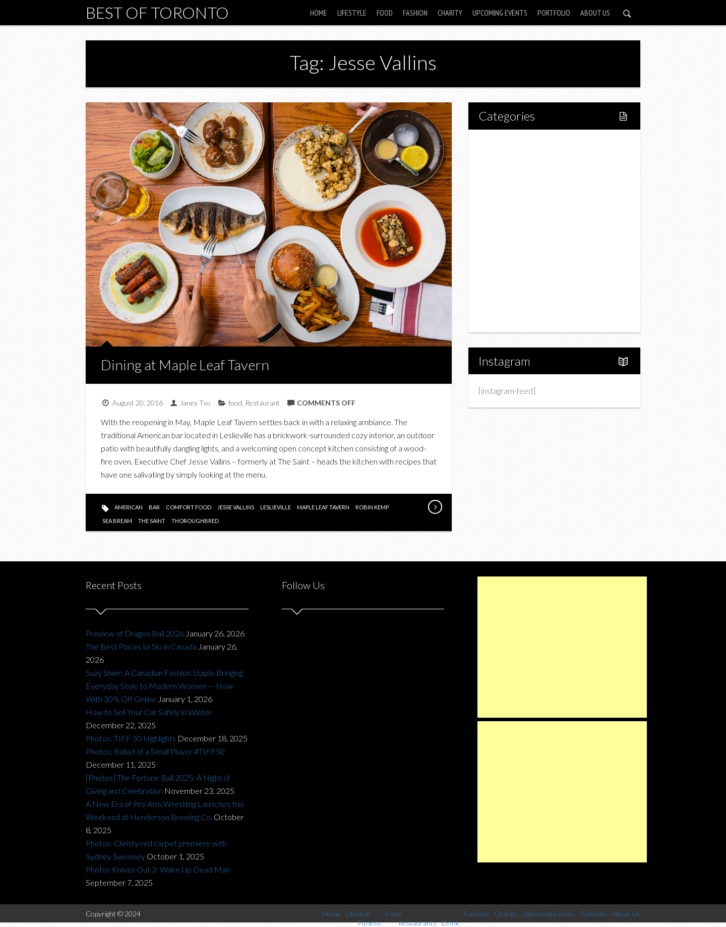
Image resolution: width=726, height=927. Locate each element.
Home (318, 13)
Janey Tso (195, 402)
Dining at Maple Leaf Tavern (185, 364)
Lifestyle (352, 13)
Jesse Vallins (235, 507)
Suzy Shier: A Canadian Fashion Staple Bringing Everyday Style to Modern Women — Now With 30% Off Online (164, 686)
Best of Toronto (157, 12)
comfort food (188, 507)
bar (154, 507)
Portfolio (553, 13)
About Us (595, 13)
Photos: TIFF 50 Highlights (131, 738)
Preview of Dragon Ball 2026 (135, 633)
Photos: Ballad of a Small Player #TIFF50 (155, 751)
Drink (509, 231)
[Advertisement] (562, 647)
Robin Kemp (372, 507)
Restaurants (520, 213)
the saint (151, 520)
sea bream (117, 520)
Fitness (512, 179)
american (128, 507)
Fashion (415, 13)
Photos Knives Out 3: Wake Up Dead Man (158, 869)
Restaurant (262, 402)
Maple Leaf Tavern (323, 507)
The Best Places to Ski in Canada (141, 646)
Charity (450, 13)
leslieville (275, 507)
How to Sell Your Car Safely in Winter (149, 712)
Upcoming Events (499, 13)
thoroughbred (195, 520)
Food (385, 13)
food (235, 402)
